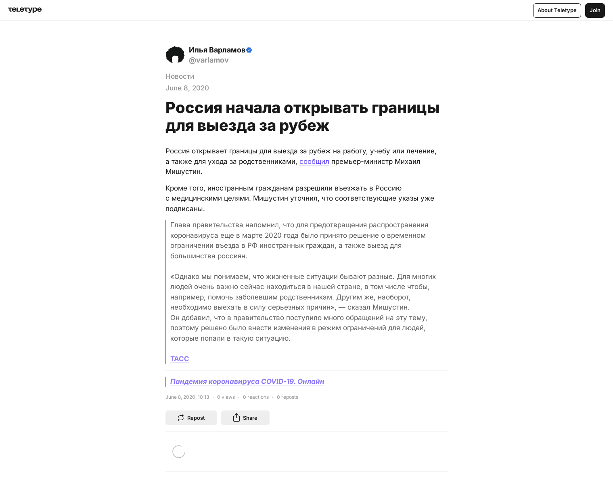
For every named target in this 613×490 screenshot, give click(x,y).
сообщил (314, 161)
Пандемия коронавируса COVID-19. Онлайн (247, 381)
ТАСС (179, 359)
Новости (179, 76)
